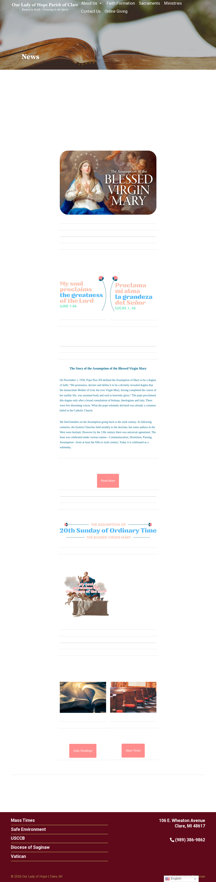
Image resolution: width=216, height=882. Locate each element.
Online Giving (116, 11)
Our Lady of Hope (34, 876)
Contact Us (91, 11)
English (173, 878)
